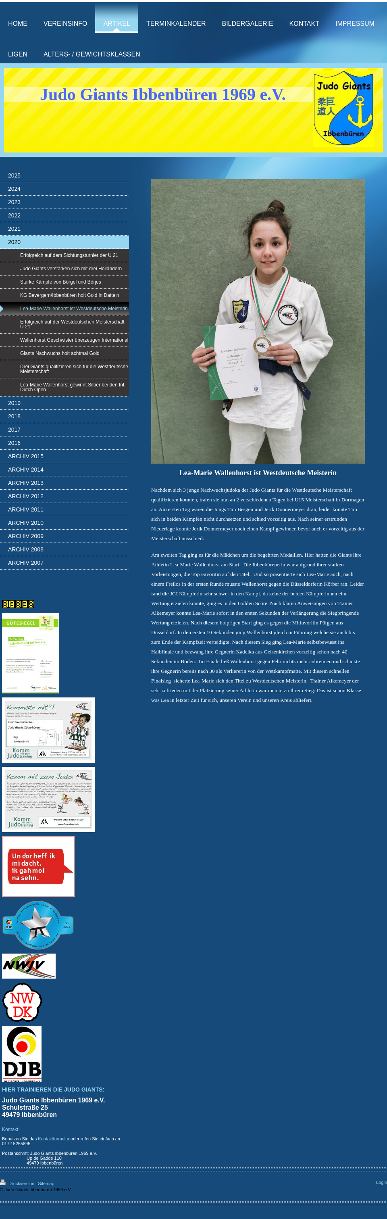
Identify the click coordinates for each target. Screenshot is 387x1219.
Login (381, 1182)
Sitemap (46, 1183)
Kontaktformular (53, 1138)
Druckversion (17, 1183)
